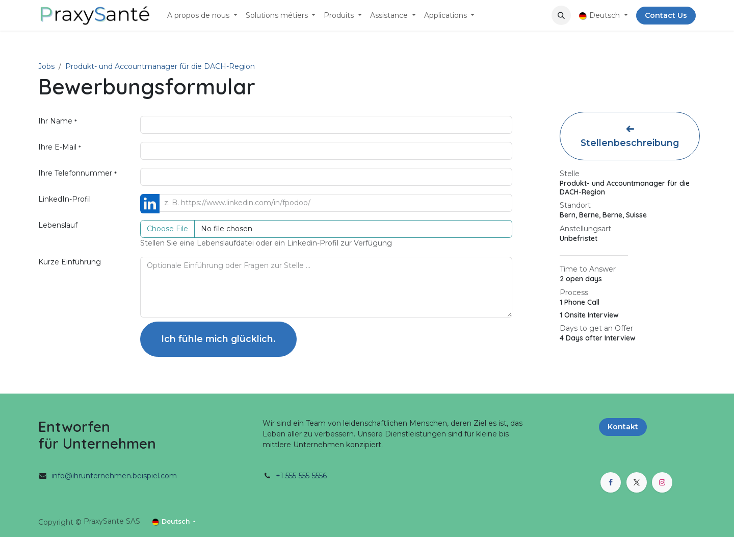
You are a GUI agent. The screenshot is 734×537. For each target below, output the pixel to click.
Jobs (46, 66)
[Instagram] (662, 482)
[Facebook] (610, 482)
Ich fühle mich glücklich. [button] (218, 338)
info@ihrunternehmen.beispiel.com (114, 475)
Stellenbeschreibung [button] (630, 136)
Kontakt (623, 426)
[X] (636, 482)
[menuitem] (202, 15)
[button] (561, 15)
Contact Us (666, 15)
